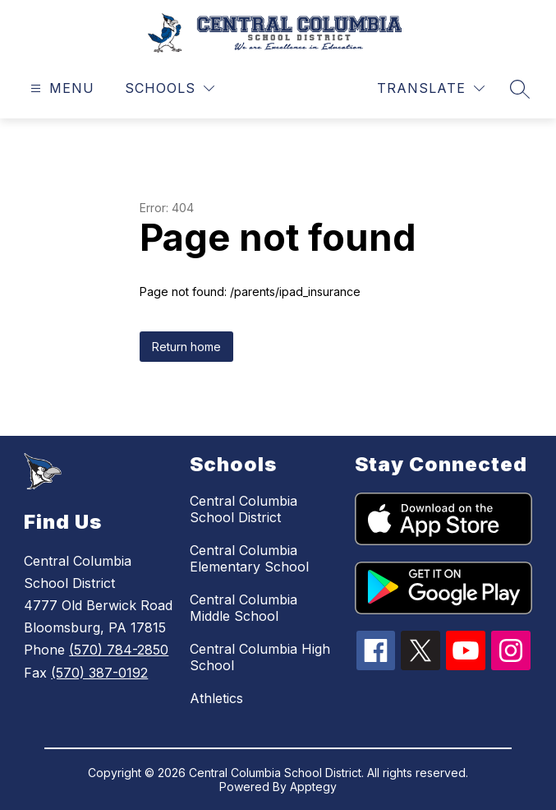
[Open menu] (60, 88)
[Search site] (520, 89)
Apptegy (313, 787)
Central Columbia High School (260, 657)
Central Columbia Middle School (243, 607)
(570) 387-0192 (99, 672)
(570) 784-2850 (118, 649)
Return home (186, 347)
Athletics (216, 698)
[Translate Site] (431, 88)
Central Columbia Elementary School (249, 558)
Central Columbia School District (243, 509)
